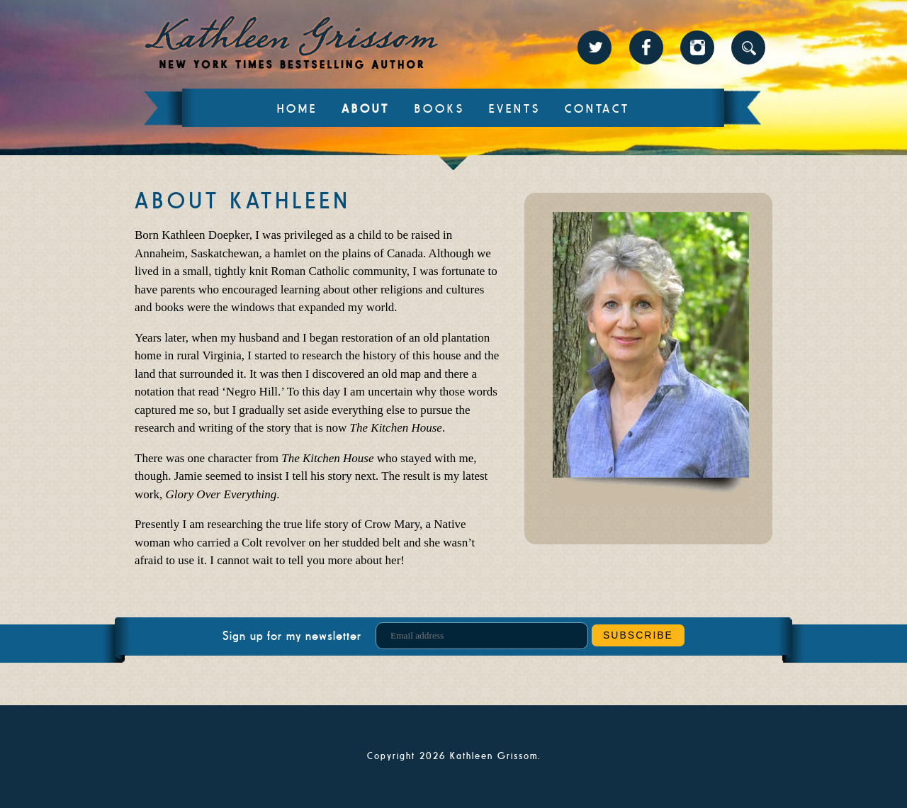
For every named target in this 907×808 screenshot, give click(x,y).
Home (297, 109)
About (366, 109)
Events (515, 109)
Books (440, 109)
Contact (597, 109)
